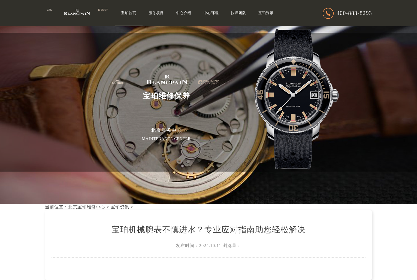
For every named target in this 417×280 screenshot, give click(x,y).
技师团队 (238, 13)
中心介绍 (183, 13)
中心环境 (211, 13)
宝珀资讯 (266, 13)
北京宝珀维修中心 (86, 207)
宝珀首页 (128, 13)
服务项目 (156, 13)
